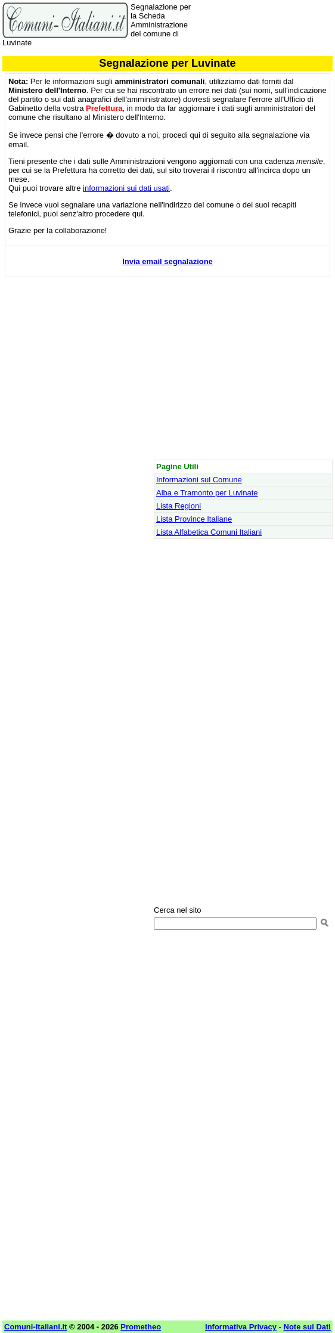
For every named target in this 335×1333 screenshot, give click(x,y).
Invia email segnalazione (167, 261)
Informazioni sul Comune (199, 479)
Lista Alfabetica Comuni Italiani (209, 532)
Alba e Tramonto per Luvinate (207, 492)
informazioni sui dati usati (126, 188)
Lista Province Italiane (194, 518)
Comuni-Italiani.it (35, 1326)
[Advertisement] (167, 372)
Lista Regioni (178, 505)
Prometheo (140, 1326)
